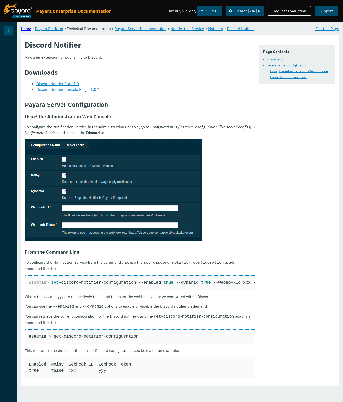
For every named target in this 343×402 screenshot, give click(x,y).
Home (85, 28)
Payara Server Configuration (287, 65)
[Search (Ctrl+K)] (245, 11)
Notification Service (246, 28)
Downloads (274, 59)
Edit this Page (327, 28)
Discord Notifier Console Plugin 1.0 (126, 95)
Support (326, 11)
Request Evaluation (289, 11)
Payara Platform (108, 28)
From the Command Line (288, 77)
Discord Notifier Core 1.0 (117, 89)
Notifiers (274, 28)
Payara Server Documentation (200, 28)
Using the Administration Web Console (299, 71)
